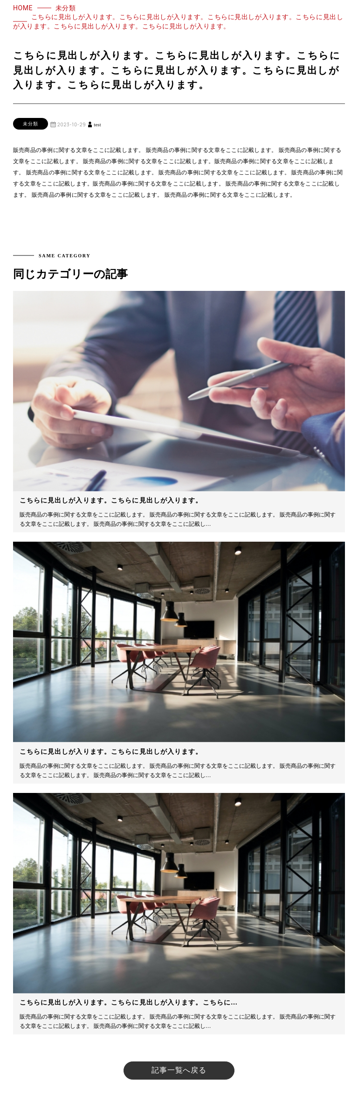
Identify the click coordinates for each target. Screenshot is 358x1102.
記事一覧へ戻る (179, 1070)
